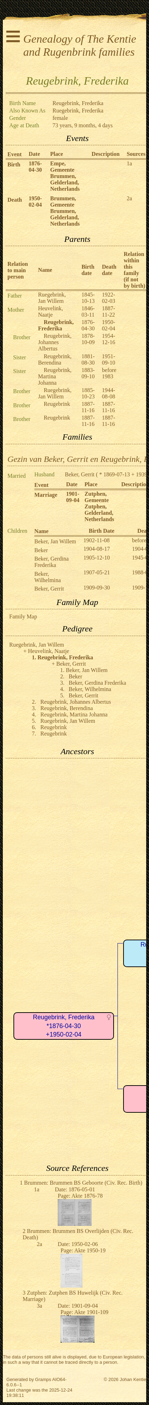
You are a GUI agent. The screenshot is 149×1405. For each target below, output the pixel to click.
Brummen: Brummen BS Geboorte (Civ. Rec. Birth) (83, 1183)
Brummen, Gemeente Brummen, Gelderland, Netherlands (65, 211)
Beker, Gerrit (79, 474)
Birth (13, 164)
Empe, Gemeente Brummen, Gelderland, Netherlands (65, 176)
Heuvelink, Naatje (50, 311)
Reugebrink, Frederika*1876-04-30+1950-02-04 (63, 1026)
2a (129, 198)
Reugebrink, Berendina (54, 359)
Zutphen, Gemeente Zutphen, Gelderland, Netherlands (99, 506)
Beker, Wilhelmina (47, 577)
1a (129, 163)
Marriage (45, 495)
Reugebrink (57, 404)
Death (14, 200)
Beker (41, 550)
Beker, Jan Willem (55, 541)
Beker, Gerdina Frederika (51, 562)
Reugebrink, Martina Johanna (54, 376)
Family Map (23, 616)
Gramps (43, 1379)
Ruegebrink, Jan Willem (52, 298)
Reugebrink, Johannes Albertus (54, 342)
